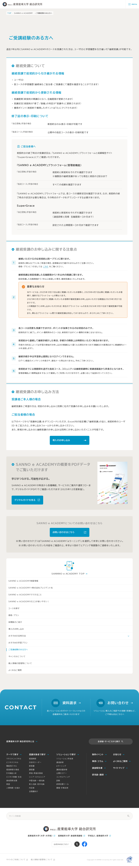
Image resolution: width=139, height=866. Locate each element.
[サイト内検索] (128, 816)
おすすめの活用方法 (17, 636)
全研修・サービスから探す (109, 741)
